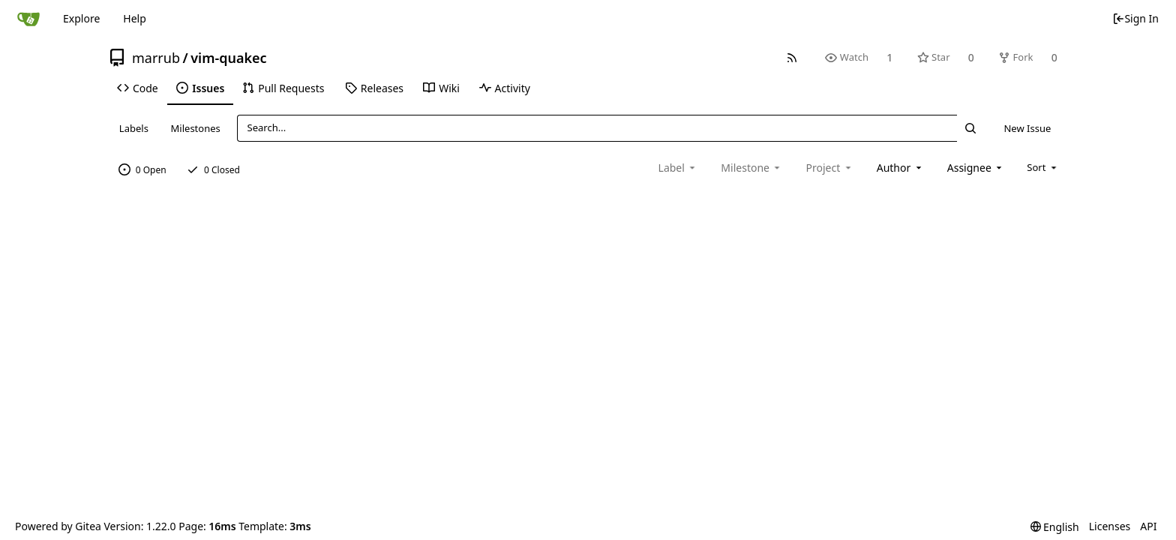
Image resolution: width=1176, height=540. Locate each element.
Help (134, 18)
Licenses (1110, 526)
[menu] (1043, 167)
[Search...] (970, 128)
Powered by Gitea (58, 526)
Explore (81, 18)
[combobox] (900, 167)
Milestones (195, 128)
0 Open (142, 170)
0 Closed (213, 170)
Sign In (1135, 18)
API (1148, 526)
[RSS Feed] (792, 57)
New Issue (1027, 128)
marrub (156, 57)
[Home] (29, 18)
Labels (133, 128)
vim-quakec (228, 57)
